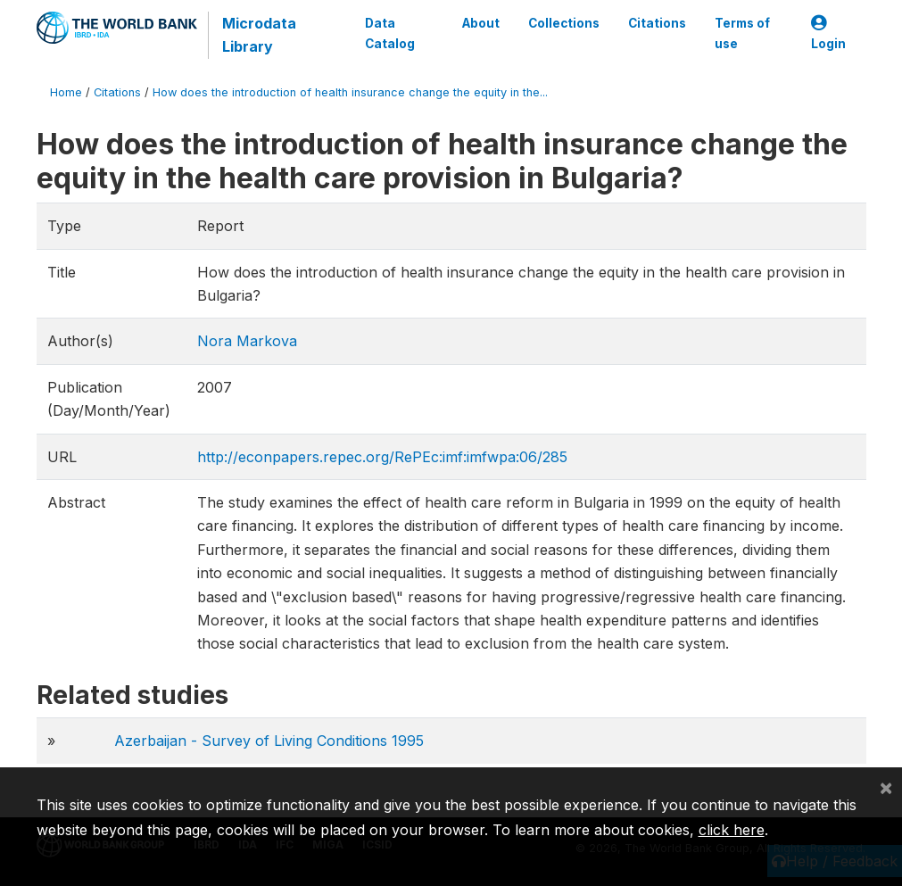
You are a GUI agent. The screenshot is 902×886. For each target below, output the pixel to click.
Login (828, 33)
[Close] (886, 787)
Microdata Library (259, 34)
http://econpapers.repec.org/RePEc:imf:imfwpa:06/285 (382, 457)
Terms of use (742, 33)
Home (66, 92)
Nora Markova (247, 341)
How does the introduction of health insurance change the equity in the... (350, 92)
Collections (564, 23)
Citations (657, 23)
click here (732, 830)
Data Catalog (390, 33)
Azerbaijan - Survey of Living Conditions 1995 (269, 740)
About (481, 23)
